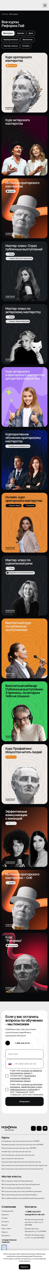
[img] (25, 837)
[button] (44, 5)
